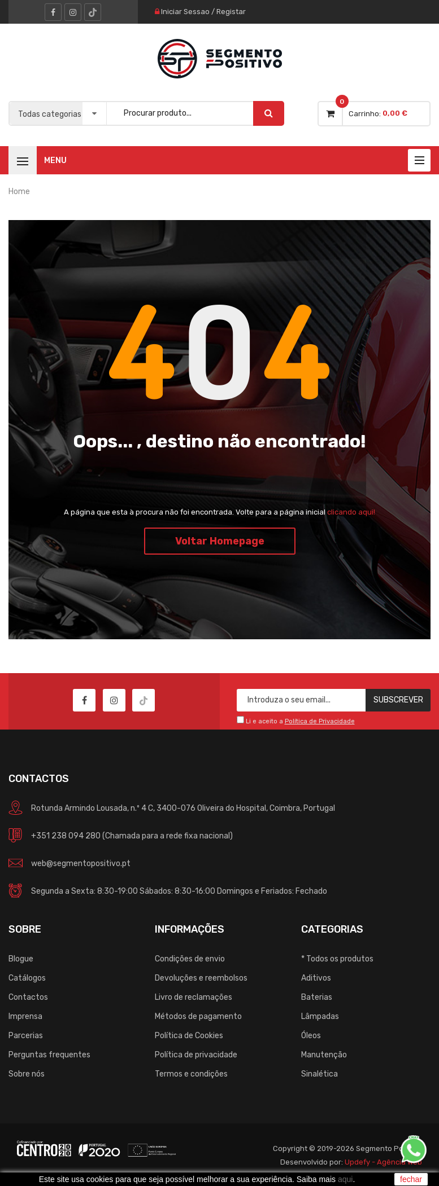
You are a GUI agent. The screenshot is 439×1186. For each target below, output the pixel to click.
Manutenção (324, 1055)
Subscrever (398, 700)
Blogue (20, 959)
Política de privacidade (196, 1055)
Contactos (28, 997)
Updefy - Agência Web (383, 1162)
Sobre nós (26, 1074)
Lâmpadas (320, 1016)
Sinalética (319, 1074)
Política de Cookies (189, 1035)
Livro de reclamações (193, 997)
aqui (345, 1179)
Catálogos (27, 978)
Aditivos (316, 978)
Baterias (316, 997)
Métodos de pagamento (198, 1016)
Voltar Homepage (219, 541)
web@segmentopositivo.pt (81, 863)
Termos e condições (191, 1074)
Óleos (311, 1035)
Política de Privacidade (320, 721)
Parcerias (25, 1035)
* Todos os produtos (337, 959)
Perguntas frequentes (49, 1055)
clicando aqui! (351, 512)
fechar (411, 1179)
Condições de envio (190, 959)
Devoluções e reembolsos (201, 978)
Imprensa (25, 1016)
